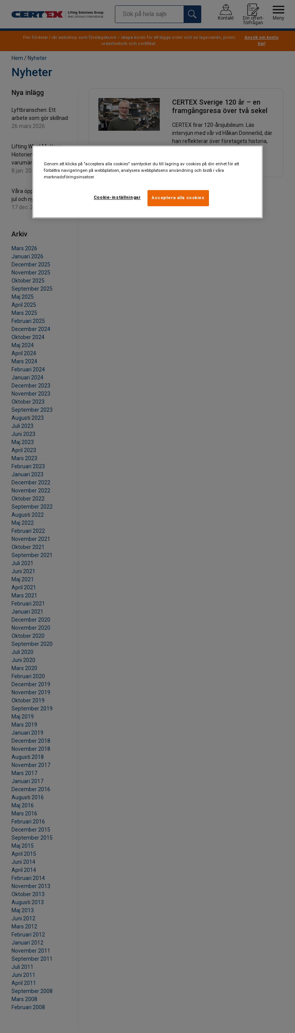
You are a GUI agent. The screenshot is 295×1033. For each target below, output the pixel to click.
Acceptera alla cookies (178, 198)
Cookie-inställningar (117, 197)
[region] (147, 181)
